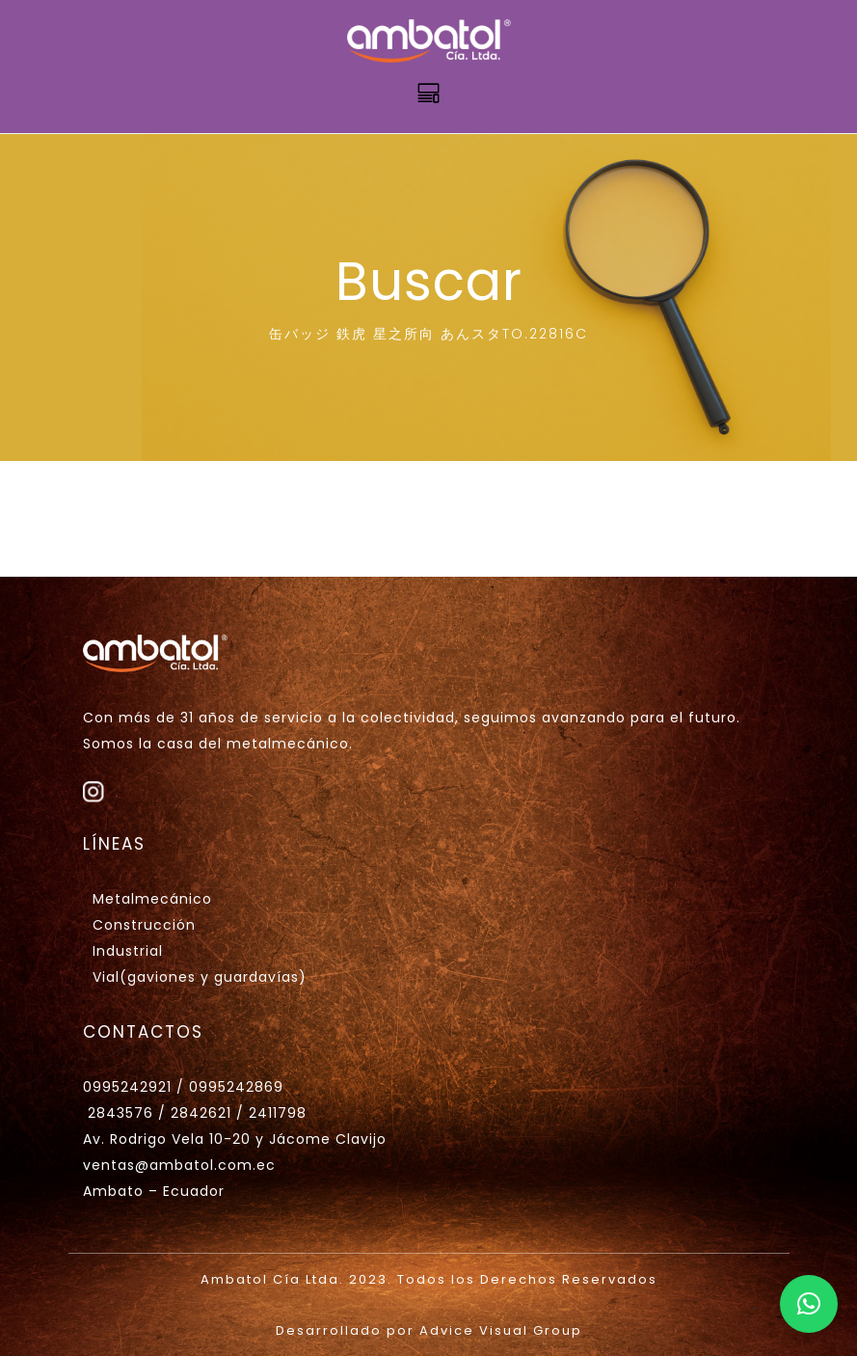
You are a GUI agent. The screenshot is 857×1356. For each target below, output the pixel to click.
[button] (809, 1304)
